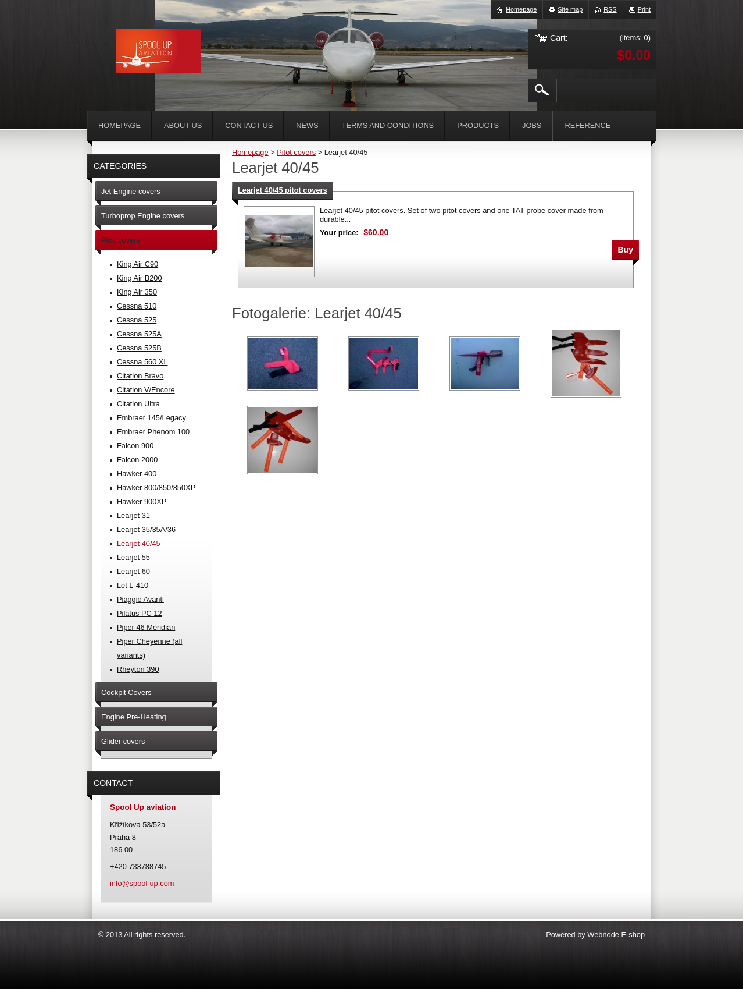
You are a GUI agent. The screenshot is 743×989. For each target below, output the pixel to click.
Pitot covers (296, 152)
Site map (570, 9)
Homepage (250, 152)
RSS (609, 9)
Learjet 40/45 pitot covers (282, 190)
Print (644, 9)
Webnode (603, 934)
